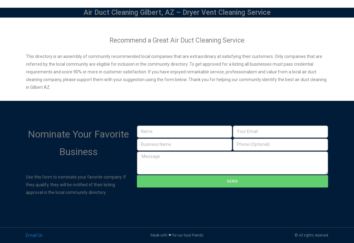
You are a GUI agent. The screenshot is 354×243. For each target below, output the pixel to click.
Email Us (34, 235)
